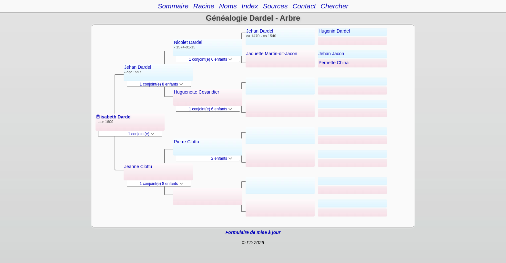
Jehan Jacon (331, 53)
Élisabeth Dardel (114, 116)
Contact (304, 6)
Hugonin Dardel (334, 31)
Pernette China (334, 62)
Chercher (334, 6)
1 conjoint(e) (141, 134)
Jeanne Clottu (138, 166)
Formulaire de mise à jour (253, 232)
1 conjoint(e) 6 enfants (210, 59)
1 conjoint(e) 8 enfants (161, 84)
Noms (228, 6)
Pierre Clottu (186, 141)
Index (249, 6)
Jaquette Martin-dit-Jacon (271, 53)
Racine (203, 6)
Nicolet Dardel (188, 42)
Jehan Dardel (137, 67)
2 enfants (221, 158)
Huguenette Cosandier (196, 92)
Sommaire (172, 6)
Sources (275, 6)
